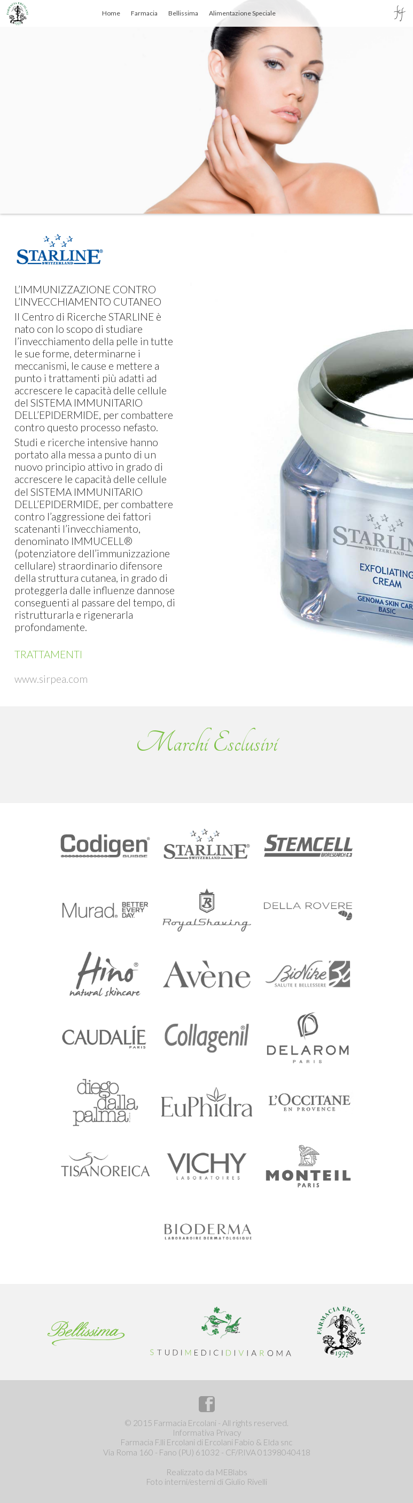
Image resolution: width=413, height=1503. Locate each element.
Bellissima (183, 13)
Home (111, 13)
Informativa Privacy (207, 1432)
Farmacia (144, 13)
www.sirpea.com (51, 679)
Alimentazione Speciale (242, 13)
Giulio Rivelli (246, 1481)
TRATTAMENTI (48, 654)
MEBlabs (231, 1472)
